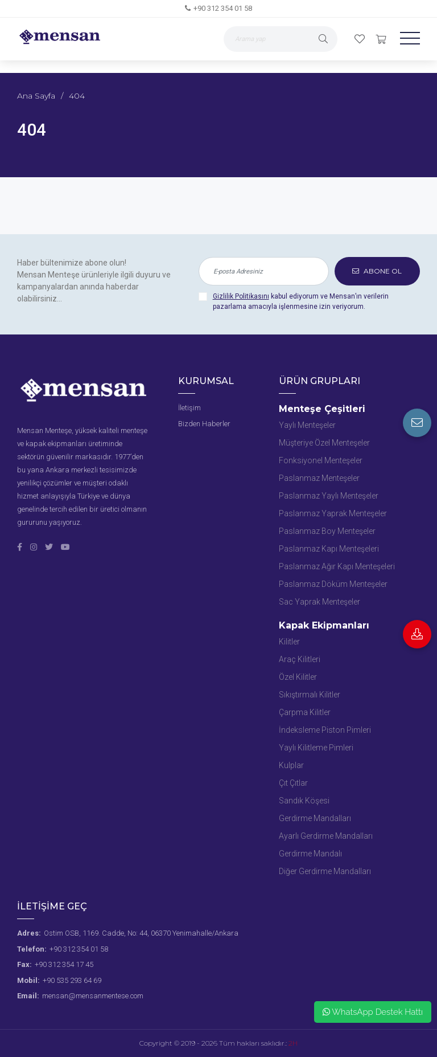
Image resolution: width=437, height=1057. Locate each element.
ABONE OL (377, 271)
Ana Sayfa (36, 96)
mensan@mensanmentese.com (92, 995)
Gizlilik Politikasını (241, 296)
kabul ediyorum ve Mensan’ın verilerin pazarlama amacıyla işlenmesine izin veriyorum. (301, 301)
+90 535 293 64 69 (72, 980)
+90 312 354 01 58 (222, 8)
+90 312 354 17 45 (64, 964)
